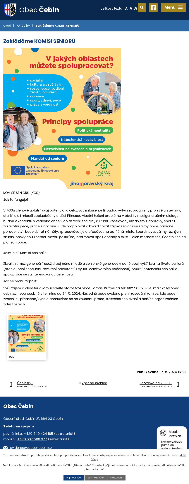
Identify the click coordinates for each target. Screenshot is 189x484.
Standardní (131, 8)
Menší (126, 8)
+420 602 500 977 (32, 439)
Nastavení (116, 477)
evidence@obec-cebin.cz (31, 447)
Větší (136, 8)
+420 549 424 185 (38, 433)
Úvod (7, 25)
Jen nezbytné (96, 477)
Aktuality (23, 25)
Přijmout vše (73, 477)
